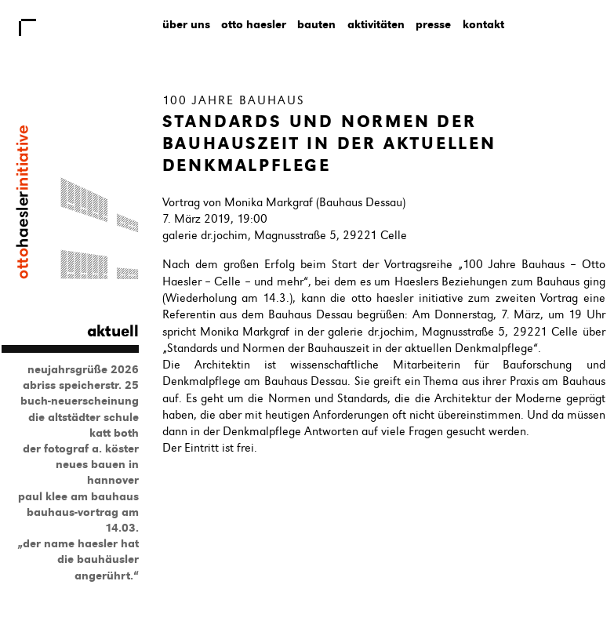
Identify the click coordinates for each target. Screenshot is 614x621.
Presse (433, 24)
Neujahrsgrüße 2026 (83, 369)
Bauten (316, 24)
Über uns (186, 24)
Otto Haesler (253, 24)
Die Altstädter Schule (83, 417)
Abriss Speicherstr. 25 (81, 385)
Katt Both (114, 433)
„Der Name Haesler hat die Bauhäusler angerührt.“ (78, 559)
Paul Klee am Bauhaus (78, 496)
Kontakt (483, 24)
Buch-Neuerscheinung (79, 401)
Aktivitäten (376, 24)
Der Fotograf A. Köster (81, 448)
